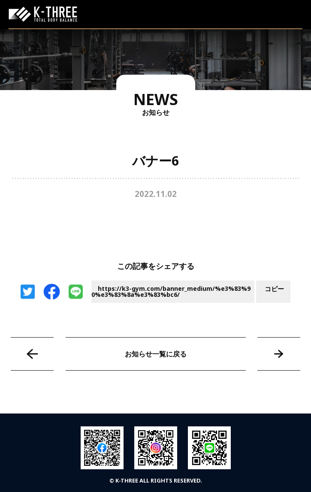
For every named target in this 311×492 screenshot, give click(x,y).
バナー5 (32, 354)
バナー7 (278, 354)
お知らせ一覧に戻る (156, 354)
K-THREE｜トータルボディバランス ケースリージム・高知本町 (43, 14)
